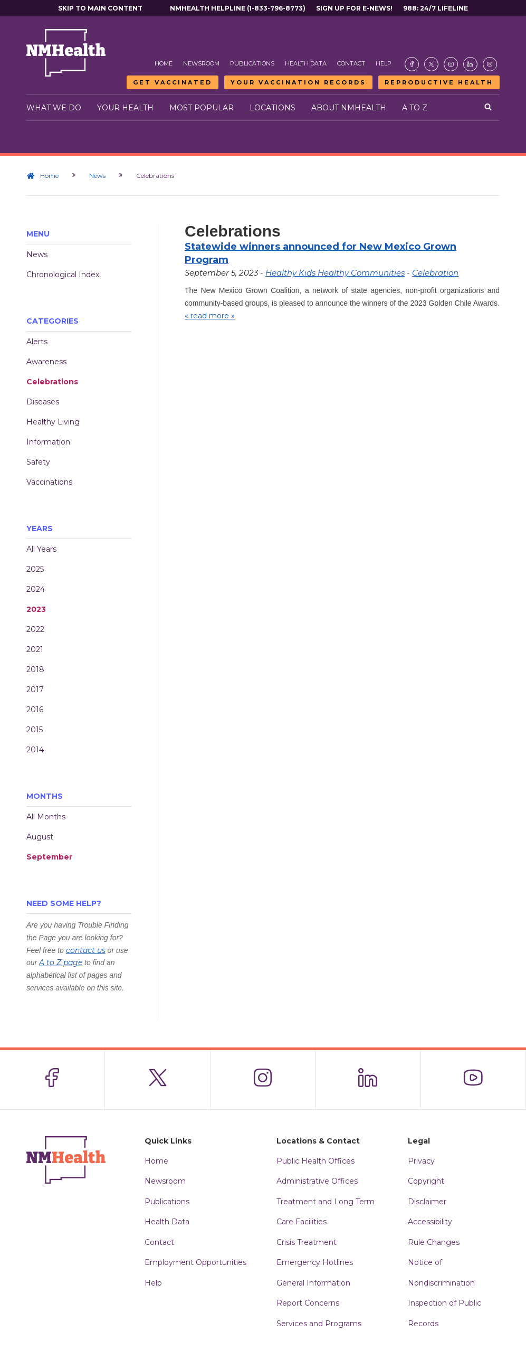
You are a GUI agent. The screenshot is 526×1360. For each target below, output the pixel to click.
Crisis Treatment (306, 1242)
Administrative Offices (317, 1181)
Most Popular (201, 107)
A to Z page (60, 962)
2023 (36, 609)
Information (48, 442)
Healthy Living (53, 422)
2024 (35, 589)
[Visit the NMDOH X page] (431, 64)
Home (164, 63)
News (97, 176)
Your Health (125, 107)
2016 (34, 709)
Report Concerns (307, 1303)
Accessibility (430, 1221)
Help (383, 63)
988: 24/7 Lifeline (435, 8)
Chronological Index (62, 274)
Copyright (426, 1181)
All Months (45, 816)
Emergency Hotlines (314, 1262)
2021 (34, 649)
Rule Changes (434, 1242)
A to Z (414, 107)
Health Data (306, 63)
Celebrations (52, 381)
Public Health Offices (315, 1161)
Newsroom (201, 63)
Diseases (42, 402)
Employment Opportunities (195, 1262)
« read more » (210, 315)
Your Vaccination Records (298, 82)
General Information (313, 1283)
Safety (38, 462)
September (49, 857)
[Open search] (488, 107)
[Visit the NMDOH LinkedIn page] (470, 64)
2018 (35, 669)
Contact (351, 63)
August (39, 837)
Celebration (435, 273)
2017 (35, 689)
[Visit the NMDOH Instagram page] (451, 64)
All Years (41, 549)
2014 (35, 749)
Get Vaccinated (172, 82)
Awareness (46, 361)
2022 (35, 629)
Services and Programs (318, 1323)
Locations (272, 107)
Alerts (36, 341)
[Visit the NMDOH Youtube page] (490, 64)
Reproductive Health (439, 82)
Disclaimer (427, 1201)
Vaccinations (49, 482)
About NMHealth (348, 107)
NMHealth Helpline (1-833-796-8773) (237, 8)
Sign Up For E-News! (354, 8)
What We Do (53, 107)
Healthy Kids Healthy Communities (335, 273)
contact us (86, 950)
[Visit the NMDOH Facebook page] (412, 64)
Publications (252, 63)
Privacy (421, 1161)
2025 (35, 569)
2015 (34, 729)
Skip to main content (100, 8)
